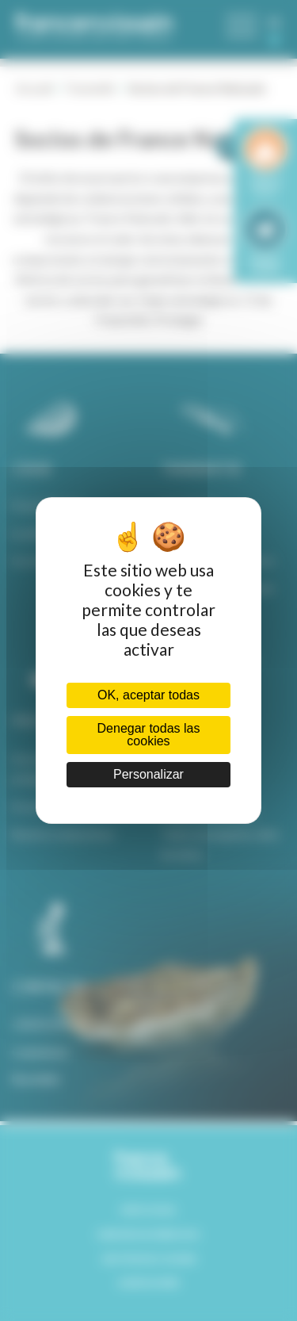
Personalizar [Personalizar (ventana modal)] (148, 774)
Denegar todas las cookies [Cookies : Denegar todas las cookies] (148, 735)
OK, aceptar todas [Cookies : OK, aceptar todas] (148, 695)
